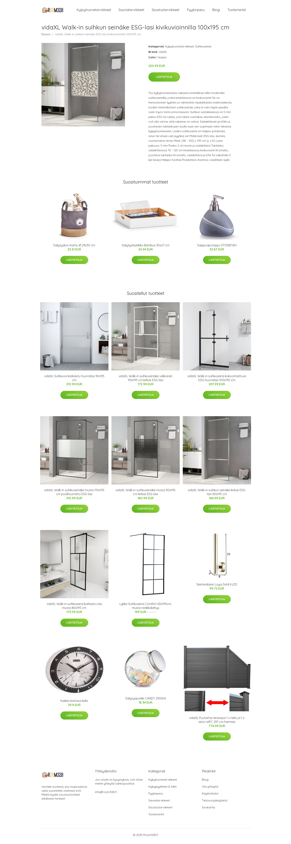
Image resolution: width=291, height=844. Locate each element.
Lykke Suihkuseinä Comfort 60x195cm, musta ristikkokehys (146, 608)
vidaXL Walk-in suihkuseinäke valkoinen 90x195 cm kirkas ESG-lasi (145, 381)
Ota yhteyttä (210, 789)
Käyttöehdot (210, 796)
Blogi (216, 11)
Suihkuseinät (203, 49)
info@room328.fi (106, 794)
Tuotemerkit (236, 11)
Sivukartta (208, 810)
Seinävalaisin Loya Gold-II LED (216, 587)
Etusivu (45, 37)
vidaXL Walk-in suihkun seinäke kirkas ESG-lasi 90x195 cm (217, 494)
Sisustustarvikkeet (165, 11)
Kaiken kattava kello (74, 703)
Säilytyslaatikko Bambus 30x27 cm (145, 248)
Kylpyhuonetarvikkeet (94, 11)
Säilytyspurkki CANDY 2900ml (145, 701)
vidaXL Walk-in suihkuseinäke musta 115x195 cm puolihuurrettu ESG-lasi (74, 494)
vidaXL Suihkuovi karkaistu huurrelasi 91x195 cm (74, 381)
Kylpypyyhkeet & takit (162, 789)
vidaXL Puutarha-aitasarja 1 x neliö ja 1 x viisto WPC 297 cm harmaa (216, 722)
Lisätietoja (164, 79)
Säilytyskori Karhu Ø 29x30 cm (74, 248)
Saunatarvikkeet (131, 11)
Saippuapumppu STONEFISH (217, 248)
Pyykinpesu (196, 11)
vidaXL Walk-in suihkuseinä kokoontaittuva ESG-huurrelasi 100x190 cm (216, 381)
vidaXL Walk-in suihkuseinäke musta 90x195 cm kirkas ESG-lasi (145, 494)
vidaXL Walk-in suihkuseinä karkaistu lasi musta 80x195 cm (74, 608)
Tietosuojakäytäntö (215, 803)
